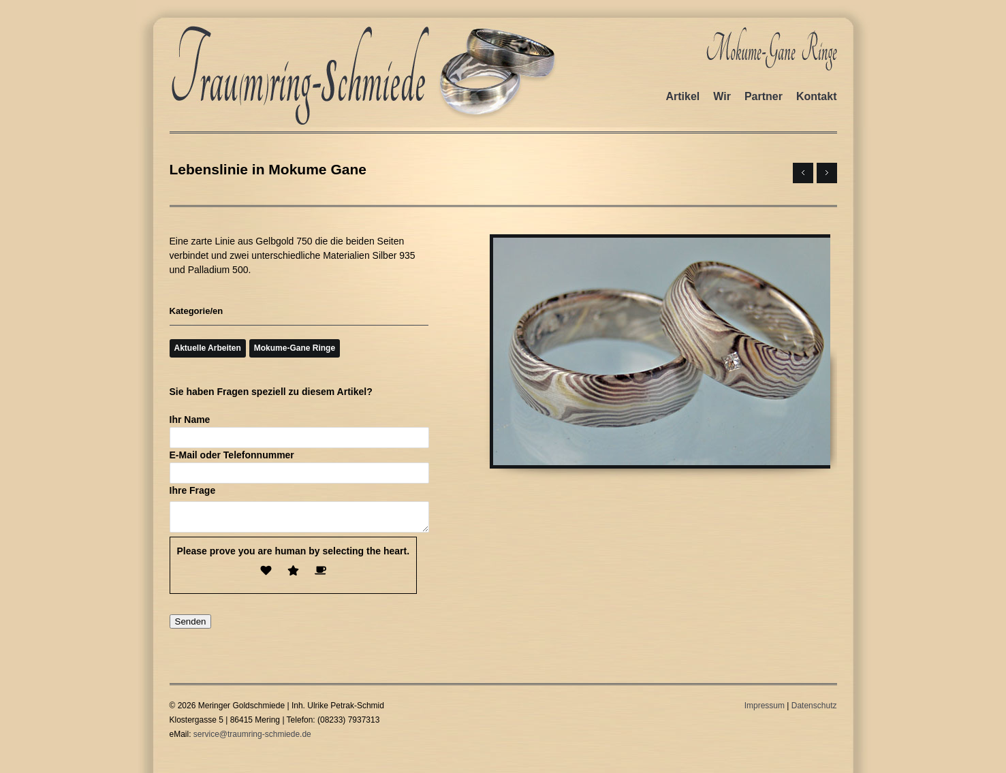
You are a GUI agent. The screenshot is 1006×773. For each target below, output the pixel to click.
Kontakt (816, 96)
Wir (722, 96)
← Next (803, 173)
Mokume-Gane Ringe (294, 348)
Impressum (764, 709)
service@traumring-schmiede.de (252, 738)
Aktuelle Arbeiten (207, 348)
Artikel (682, 96)
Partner (763, 96)
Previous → (827, 173)
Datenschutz (814, 709)
